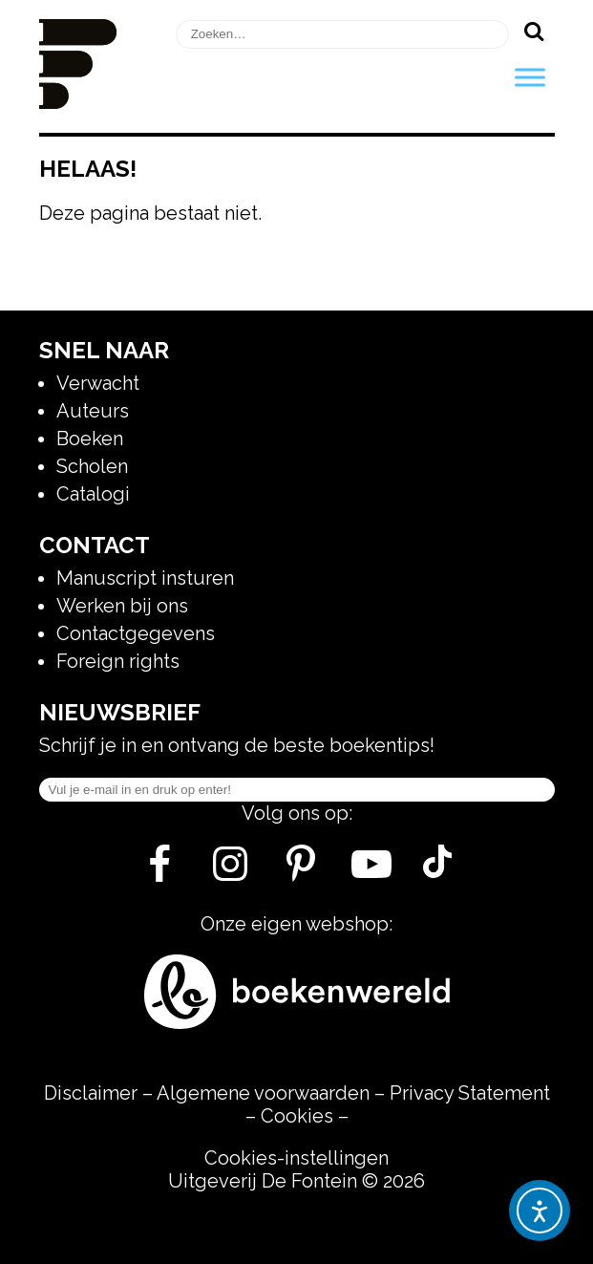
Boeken (89, 438)
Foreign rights (118, 661)
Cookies (297, 1115)
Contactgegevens (135, 633)
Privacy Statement (470, 1093)
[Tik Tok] (437, 871)
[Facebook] (160, 871)
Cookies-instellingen (296, 1157)
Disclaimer (91, 1093)
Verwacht (97, 383)
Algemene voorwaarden (263, 1093)
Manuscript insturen (145, 578)
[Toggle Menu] (530, 77)
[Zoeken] (534, 30)
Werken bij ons (122, 605)
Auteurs (92, 410)
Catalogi (93, 493)
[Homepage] (78, 102)
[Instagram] (230, 871)
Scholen (92, 466)
